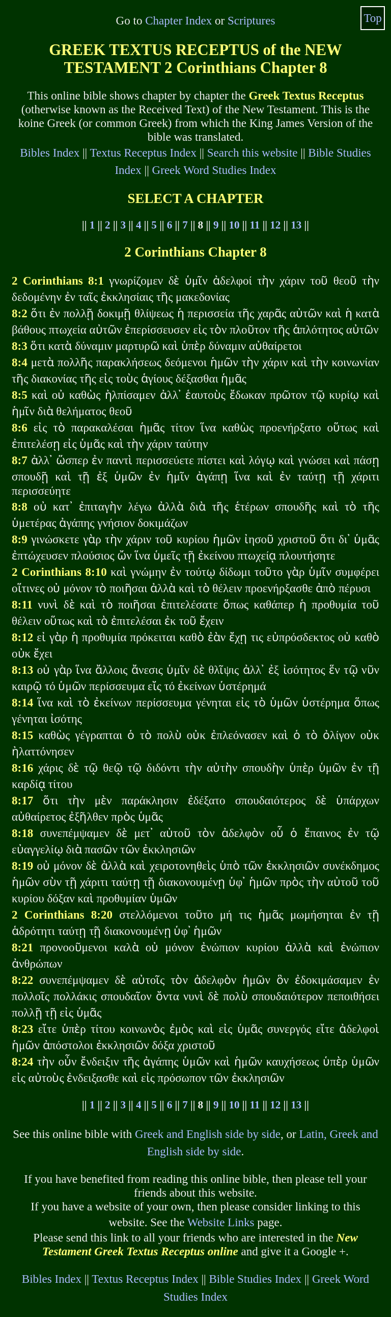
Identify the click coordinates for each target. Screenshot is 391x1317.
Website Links (221, 1222)
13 (296, 225)
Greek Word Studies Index (214, 169)
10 (234, 225)
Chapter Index (178, 20)
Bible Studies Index (255, 1278)
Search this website (252, 152)
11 (254, 225)
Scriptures (251, 20)
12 (275, 225)
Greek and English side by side (208, 1134)
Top (373, 17)
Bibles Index (49, 152)
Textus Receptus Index (143, 152)
